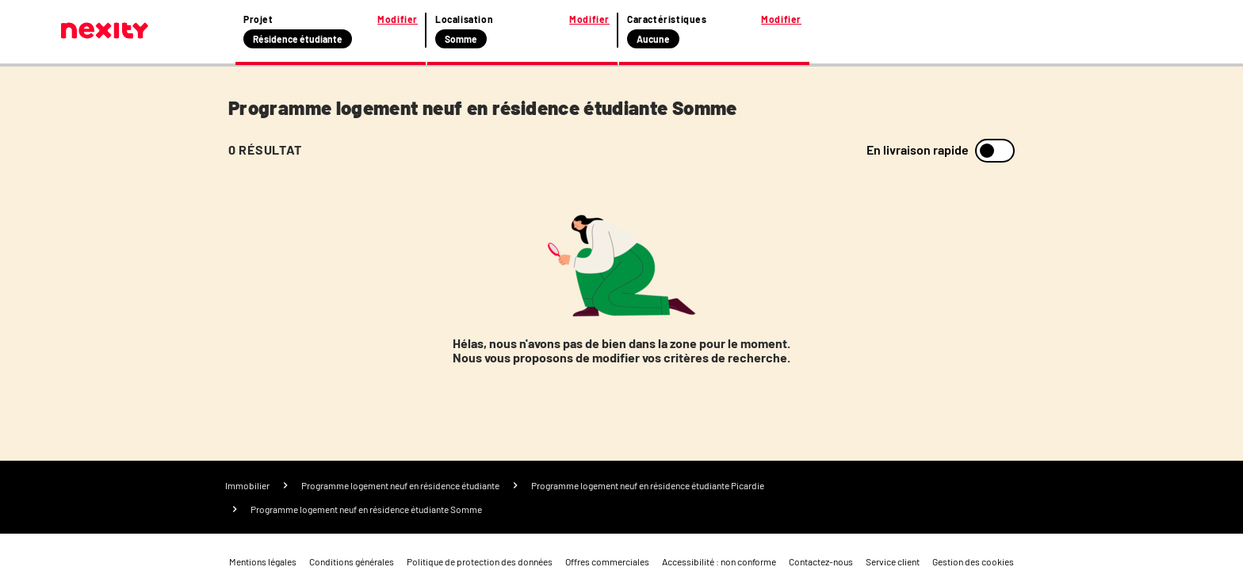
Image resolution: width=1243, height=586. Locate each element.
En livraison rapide (917, 150)
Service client (893, 561)
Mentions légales (262, 561)
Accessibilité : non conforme (719, 561)
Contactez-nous (821, 561)
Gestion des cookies (973, 561)
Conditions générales (351, 561)
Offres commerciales (607, 561)
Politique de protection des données (480, 561)
